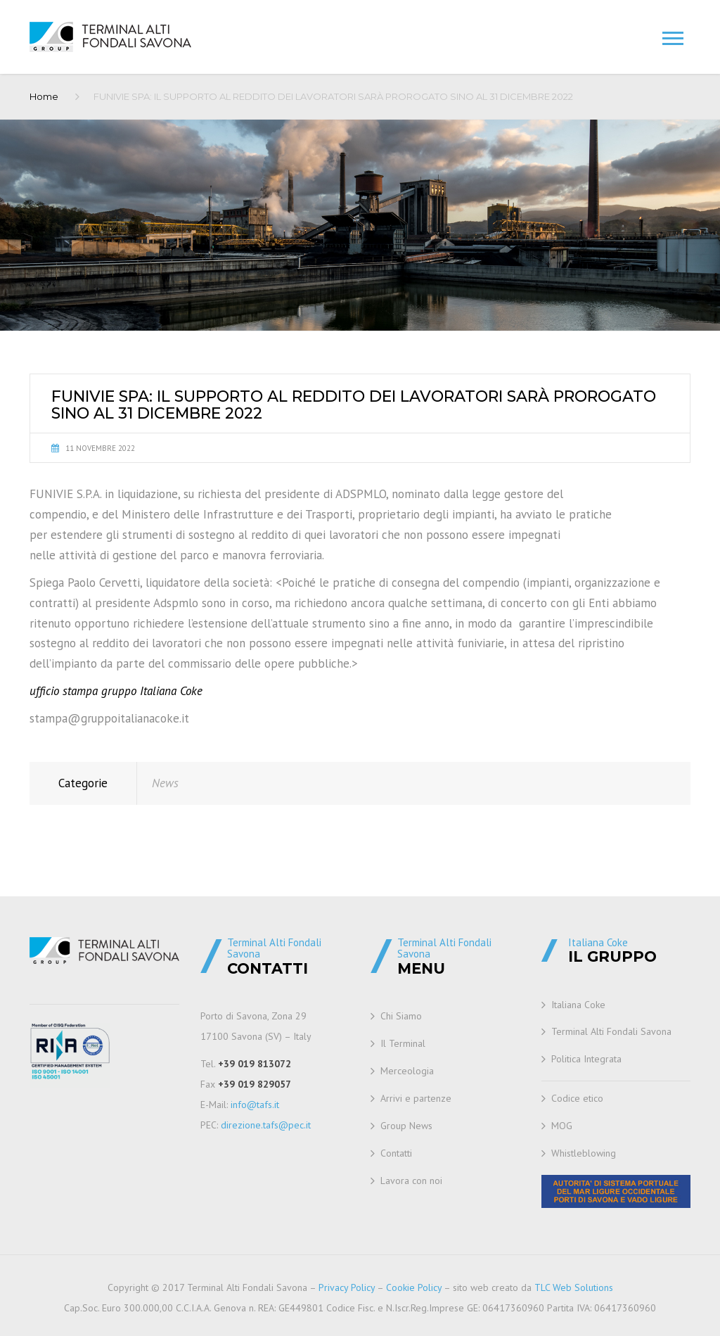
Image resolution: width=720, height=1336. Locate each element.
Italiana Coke (578, 1004)
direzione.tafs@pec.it (266, 1125)
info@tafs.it (255, 1104)
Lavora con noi (411, 1180)
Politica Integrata (586, 1058)
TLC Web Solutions (573, 1287)
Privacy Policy (347, 1287)
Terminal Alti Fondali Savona (611, 1031)
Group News (406, 1125)
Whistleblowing (583, 1153)
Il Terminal (402, 1043)
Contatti (396, 1153)
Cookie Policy (414, 1287)
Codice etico (577, 1098)
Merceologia (407, 1070)
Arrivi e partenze (415, 1098)
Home (44, 96)
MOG (561, 1125)
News (165, 783)
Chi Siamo (401, 1016)
